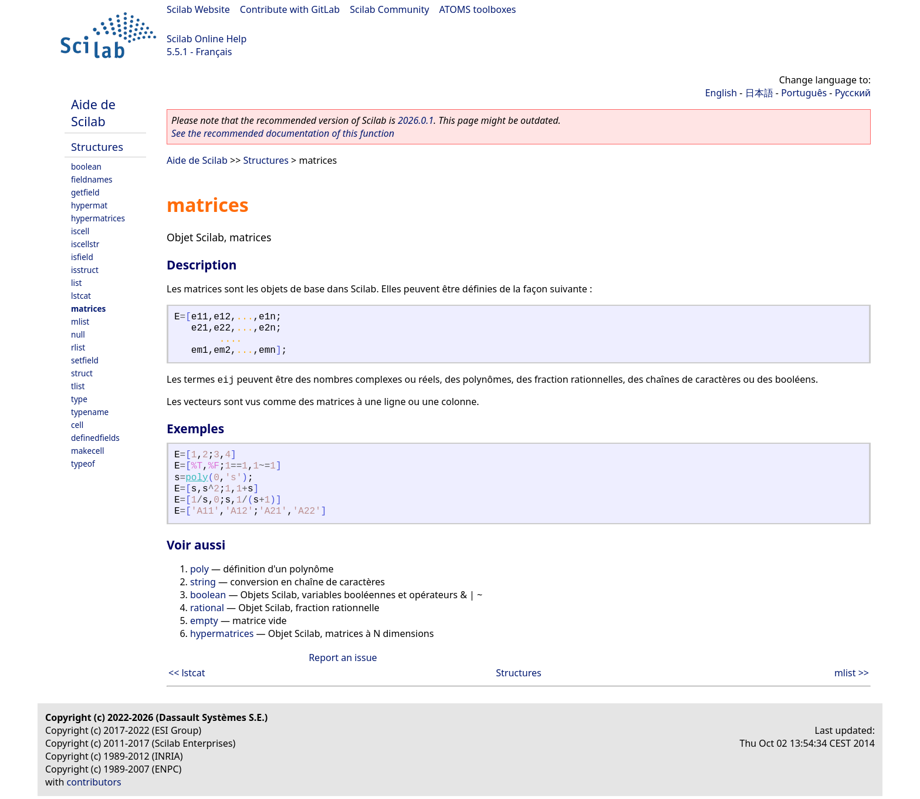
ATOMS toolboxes (477, 9)
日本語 (759, 92)
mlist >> (851, 672)
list (76, 282)
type (79, 398)
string (203, 581)
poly (196, 478)
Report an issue (343, 657)
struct (82, 373)
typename (90, 411)
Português (804, 92)
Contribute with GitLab (290, 9)
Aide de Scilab (93, 113)
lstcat (81, 295)
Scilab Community (389, 9)
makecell (87, 450)
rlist (78, 347)
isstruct (85, 269)
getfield (85, 192)
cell (77, 424)
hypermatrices (98, 218)
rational (207, 607)
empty (204, 620)
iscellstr (85, 244)
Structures (97, 146)
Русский (853, 92)
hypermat (89, 205)
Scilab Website (198, 9)
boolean (86, 166)
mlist (80, 321)
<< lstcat (186, 672)
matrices (88, 308)
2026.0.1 (416, 120)
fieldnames (92, 179)
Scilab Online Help (206, 38)
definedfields (95, 437)
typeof (83, 463)
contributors (94, 782)
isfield (82, 256)
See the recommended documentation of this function (282, 133)
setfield (85, 360)
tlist (77, 386)
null (78, 334)
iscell (80, 231)
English (721, 92)
